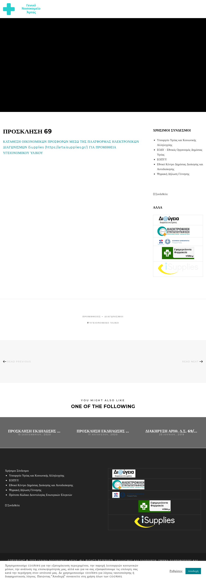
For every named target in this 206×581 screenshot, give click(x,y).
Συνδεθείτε (160, 194)
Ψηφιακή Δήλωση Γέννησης (173, 174)
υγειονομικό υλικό (104, 322)
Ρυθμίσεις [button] (176, 571)
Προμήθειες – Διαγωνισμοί (103, 316)
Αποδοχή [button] (193, 571)
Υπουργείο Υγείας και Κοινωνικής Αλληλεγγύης (36, 475)
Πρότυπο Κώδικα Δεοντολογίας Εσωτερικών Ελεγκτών (40, 495)
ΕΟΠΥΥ (162, 159)
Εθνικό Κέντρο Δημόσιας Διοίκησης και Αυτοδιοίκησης (41, 485)
